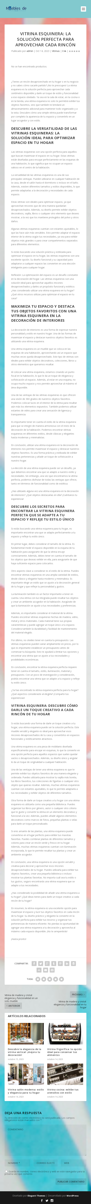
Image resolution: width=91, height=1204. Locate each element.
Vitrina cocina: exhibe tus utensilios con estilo (63, 1091)
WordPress (73, 1195)
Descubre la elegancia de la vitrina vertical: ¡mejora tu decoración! (24, 1052)
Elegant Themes (36, 1195)
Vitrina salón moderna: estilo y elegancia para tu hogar (26, 1091)
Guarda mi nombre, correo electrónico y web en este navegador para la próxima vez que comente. (45, 1172)
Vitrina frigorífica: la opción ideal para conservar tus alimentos (64, 1052)
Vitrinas (56, 51)
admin (30, 51)
